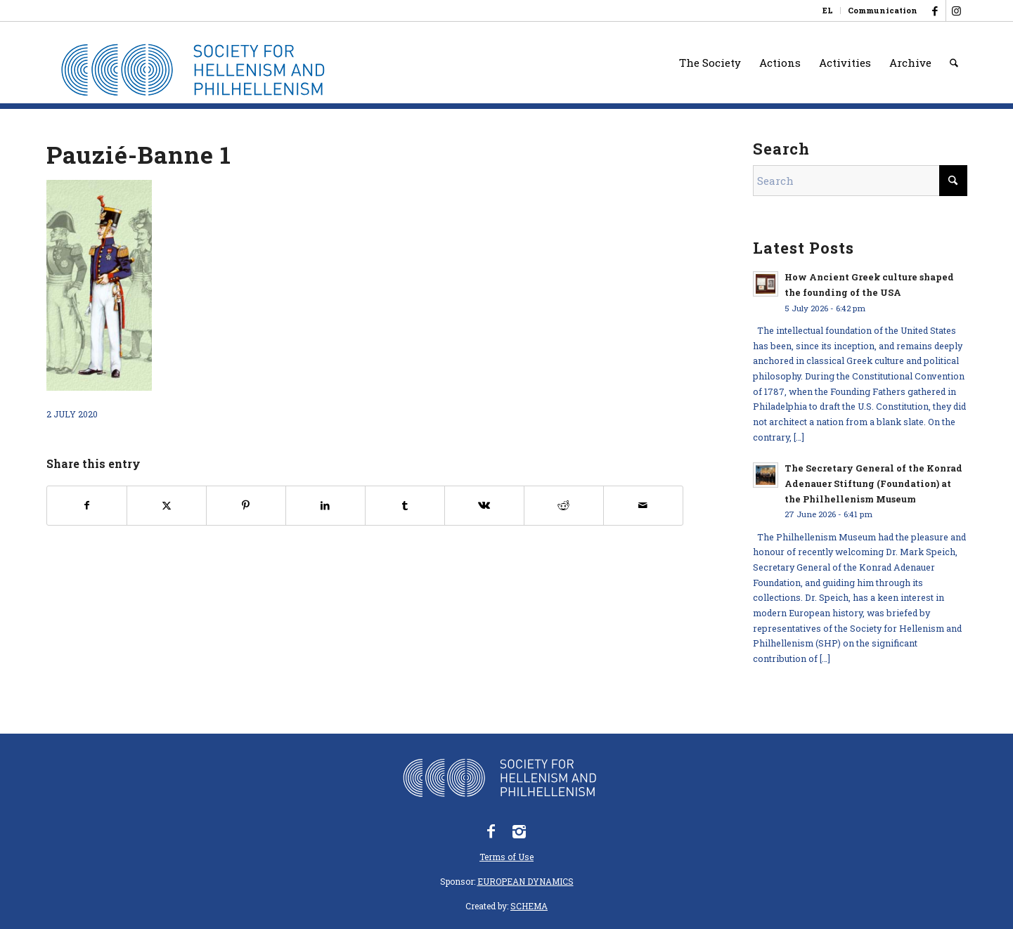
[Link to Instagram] (956, 10)
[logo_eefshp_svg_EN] (202, 69)
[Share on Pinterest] (246, 505)
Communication (882, 10)
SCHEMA (529, 905)
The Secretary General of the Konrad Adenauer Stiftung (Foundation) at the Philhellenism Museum (873, 483)
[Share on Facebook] (87, 505)
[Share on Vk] (484, 505)
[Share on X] (166, 505)
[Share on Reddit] (563, 505)
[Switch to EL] (827, 10)
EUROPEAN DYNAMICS (525, 881)
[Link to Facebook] (935, 10)
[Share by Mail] (643, 505)
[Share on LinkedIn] (325, 505)
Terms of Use (506, 856)
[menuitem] (828, 10)
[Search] (954, 62)
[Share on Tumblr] (405, 505)
